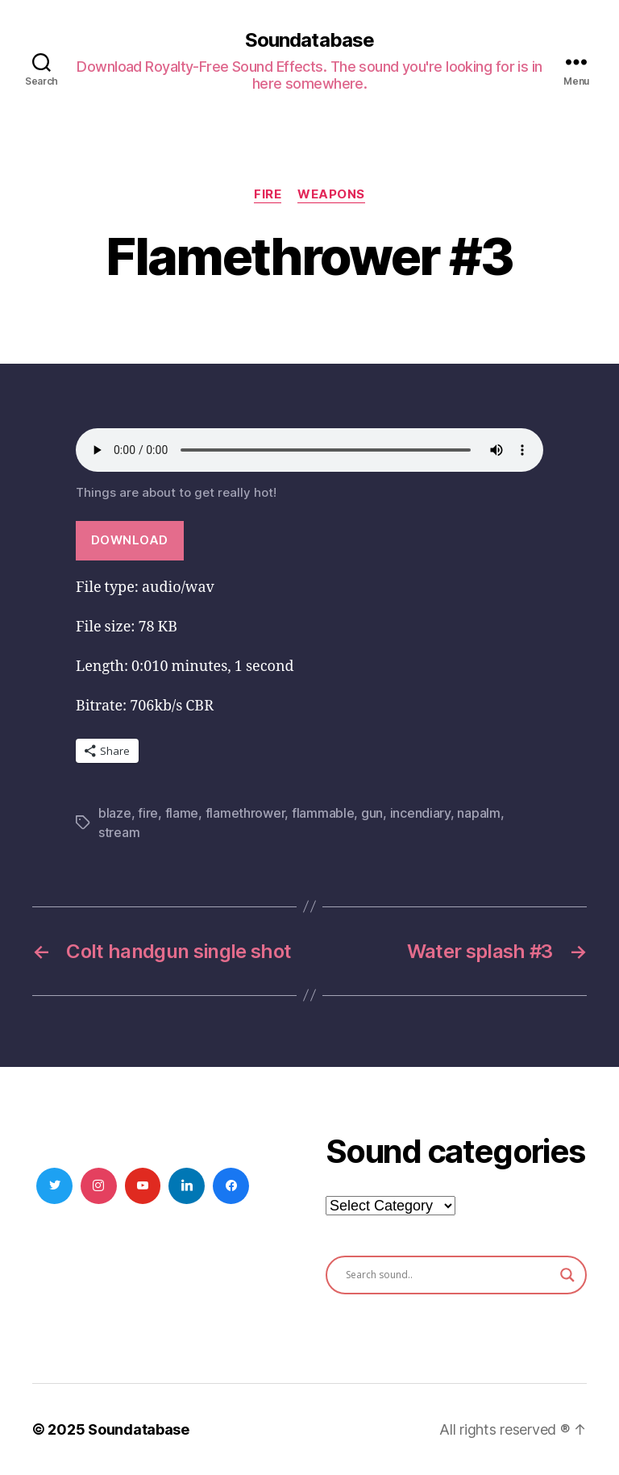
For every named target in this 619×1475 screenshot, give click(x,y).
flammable (323, 813)
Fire (267, 194)
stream (118, 832)
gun (372, 813)
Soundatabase (309, 40)
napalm (478, 813)
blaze (114, 813)
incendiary (420, 813)
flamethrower (245, 813)
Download (129, 540)
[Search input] (449, 1275)
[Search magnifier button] (567, 1275)
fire (148, 813)
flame (182, 813)
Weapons (331, 194)
